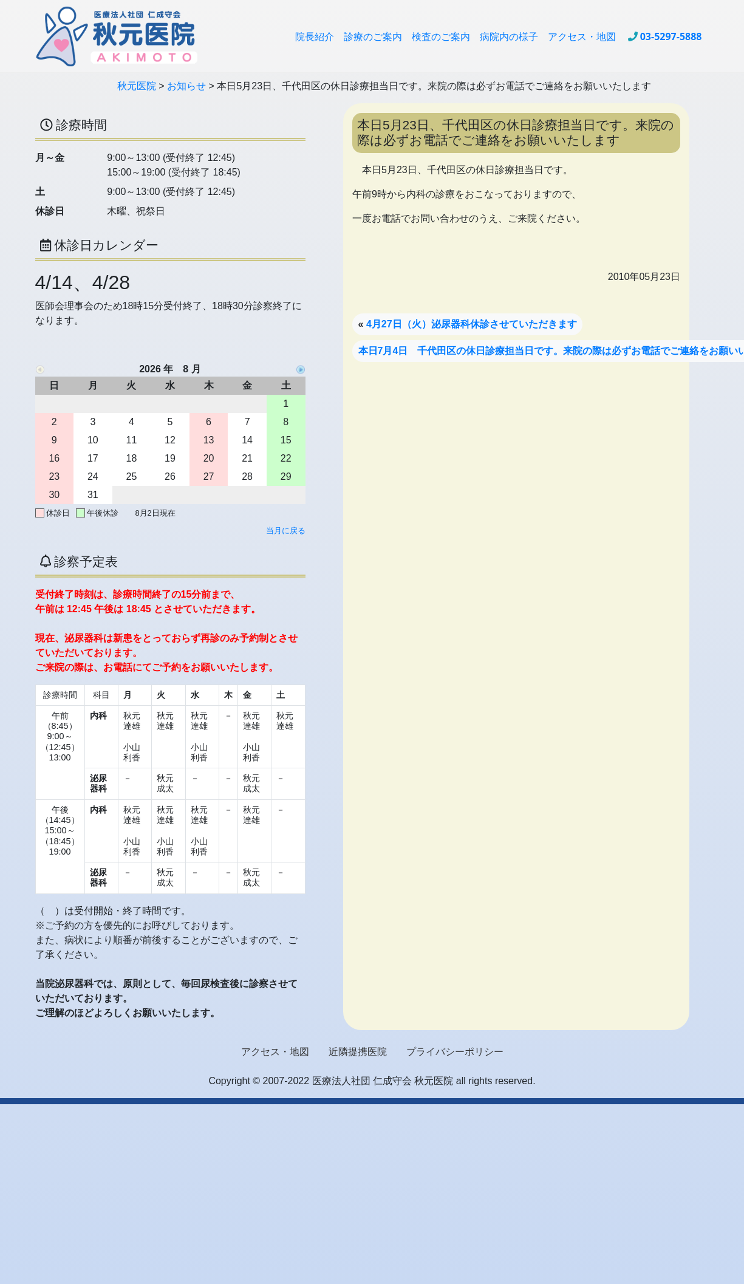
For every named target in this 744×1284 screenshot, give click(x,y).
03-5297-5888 (671, 36)
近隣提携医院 (358, 1052)
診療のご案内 (373, 36)
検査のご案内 (441, 36)
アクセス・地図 (582, 36)
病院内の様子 (509, 36)
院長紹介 (314, 36)
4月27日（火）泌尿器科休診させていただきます (471, 324)
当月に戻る (285, 530)
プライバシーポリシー (454, 1052)
